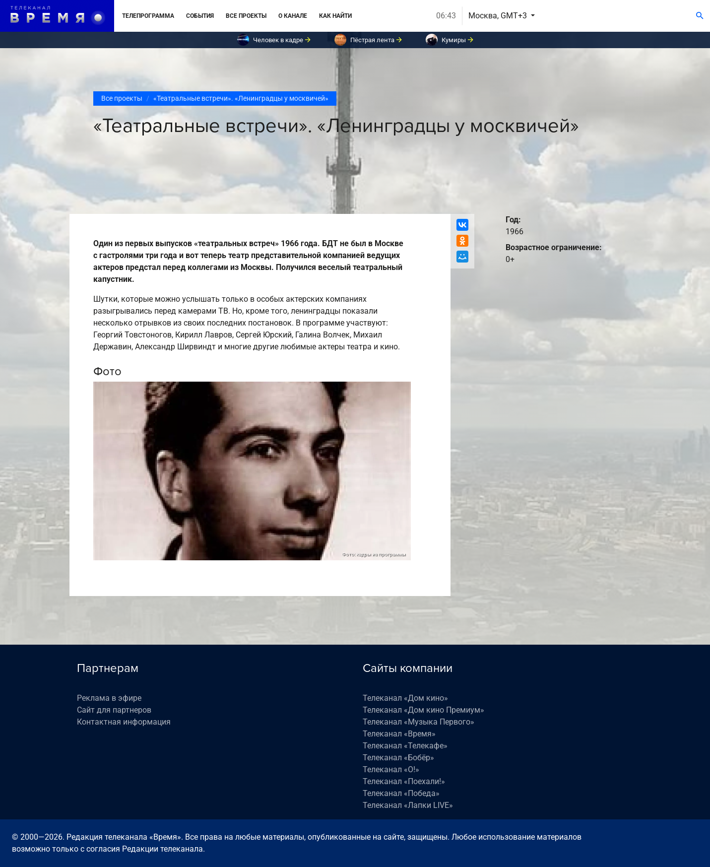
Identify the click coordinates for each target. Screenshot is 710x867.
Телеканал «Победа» (401, 793)
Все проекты (246, 15)
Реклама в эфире (109, 698)
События (200, 15)
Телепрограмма (148, 15)
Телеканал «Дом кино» (405, 698)
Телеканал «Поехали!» (404, 781)
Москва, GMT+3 (498, 15)
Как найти (335, 15)
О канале (292, 15)
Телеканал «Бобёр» (398, 757)
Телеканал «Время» (399, 733)
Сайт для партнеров (114, 710)
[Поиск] (700, 16)
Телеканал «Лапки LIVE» (408, 805)
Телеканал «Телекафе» (405, 745)
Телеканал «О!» (391, 769)
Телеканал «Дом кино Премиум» (423, 710)
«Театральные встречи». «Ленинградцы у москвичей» (240, 98)
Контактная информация (124, 722)
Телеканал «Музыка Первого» (418, 722)
